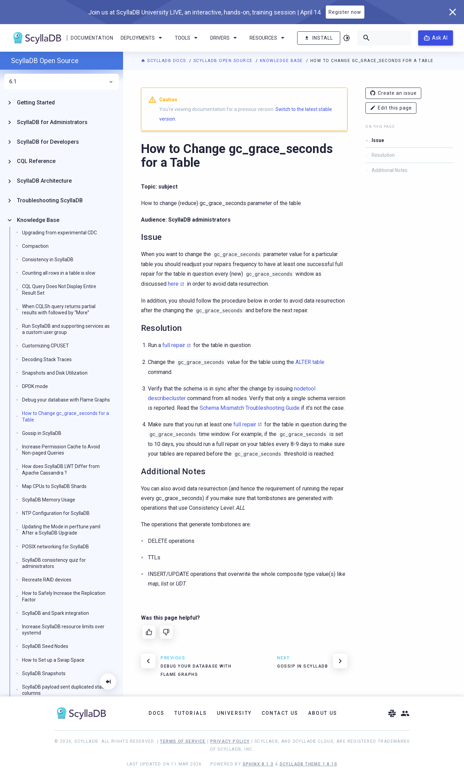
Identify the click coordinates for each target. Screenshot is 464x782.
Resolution (383, 155)
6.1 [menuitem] (61, 81)
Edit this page (391, 108)
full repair (173, 345)
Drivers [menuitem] (224, 37)
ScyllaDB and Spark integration (55, 613)
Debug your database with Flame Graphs (66, 400)
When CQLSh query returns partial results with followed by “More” (58, 309)
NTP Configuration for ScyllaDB (56, 513)
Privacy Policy (230, 741)
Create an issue (393, 93)
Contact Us (280, 713)
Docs (157, 713)
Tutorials (190, 713)
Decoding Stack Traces (47, 359)
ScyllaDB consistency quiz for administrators (54, 563)
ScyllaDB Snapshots (43, 673)
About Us (322, 713)
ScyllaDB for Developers (48, 142)
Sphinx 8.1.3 (258, 764)
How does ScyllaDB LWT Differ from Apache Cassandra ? (61, 469)
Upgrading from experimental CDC (59, 232)
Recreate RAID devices (46, 579)
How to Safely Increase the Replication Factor (63, 596)
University (234, 713)
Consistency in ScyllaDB (47, 259)
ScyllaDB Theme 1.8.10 (308, 764)
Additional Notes (389, 170)
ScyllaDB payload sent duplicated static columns (64, 690)
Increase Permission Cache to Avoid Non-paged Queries (61, 450)
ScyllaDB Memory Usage (48, 499)
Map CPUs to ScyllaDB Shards (54, 486)
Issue (378, 140)
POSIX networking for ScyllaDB (55, 546)
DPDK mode (35, 386)
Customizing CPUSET (45, 345)
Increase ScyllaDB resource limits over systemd (63, 630)
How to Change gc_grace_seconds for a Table (65, 416)
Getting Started (36, 102)
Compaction (35, 246)
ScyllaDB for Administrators (52, 122)
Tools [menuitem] (187, 37)
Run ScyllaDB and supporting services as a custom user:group (66, 329)
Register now (345, 12)
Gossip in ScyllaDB (41, 433)
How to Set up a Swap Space (53, 660)
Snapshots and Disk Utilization (55, 373)
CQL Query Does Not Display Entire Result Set (59, 289)
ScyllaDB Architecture (44, 180)
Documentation (92, 38)
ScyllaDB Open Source (223, 60)
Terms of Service (182, 741)
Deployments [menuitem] (142, 37)
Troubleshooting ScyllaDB (50, 200)
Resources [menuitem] (268, 37)
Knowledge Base (282, 60)
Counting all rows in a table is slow (58, 273)
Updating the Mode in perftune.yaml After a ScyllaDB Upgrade (61, 530)
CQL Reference (36, 161)
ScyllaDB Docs (164, 60)
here (173, 284)
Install (318, 38)
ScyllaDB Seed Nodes (45, 646)
